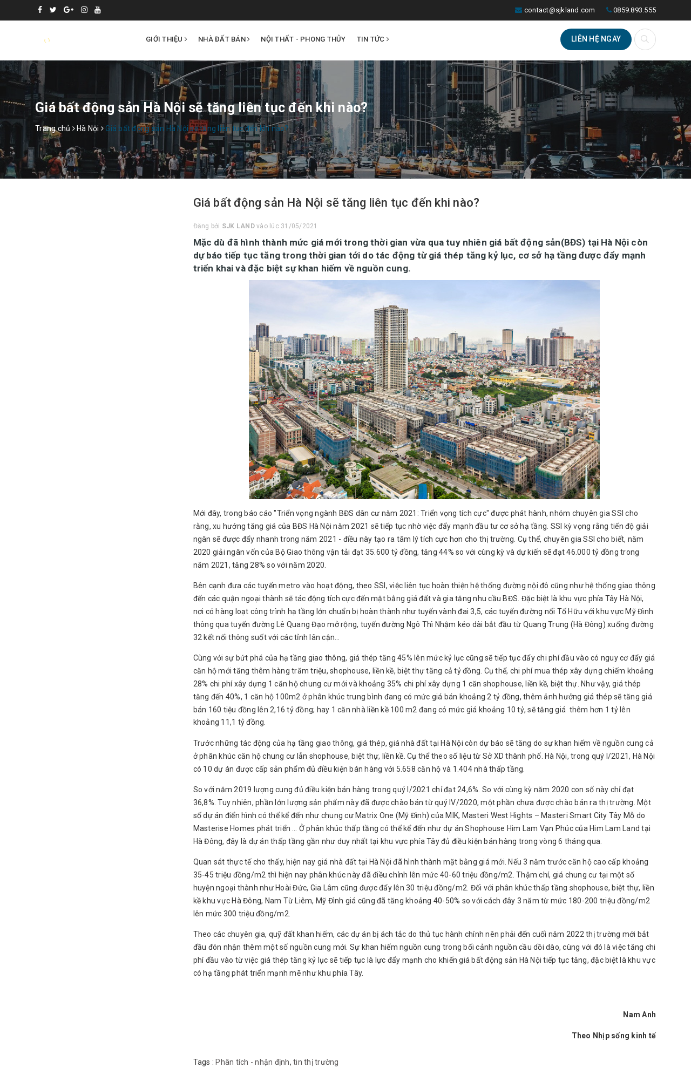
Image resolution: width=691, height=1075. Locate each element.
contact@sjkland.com (559, 10)
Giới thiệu (166, 39)
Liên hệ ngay (596, 39)
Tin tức (373, 39)
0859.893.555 (634, 10)
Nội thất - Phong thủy (303, 39)
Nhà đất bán (224, 39)
